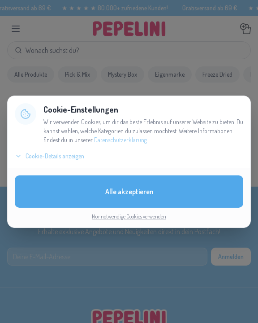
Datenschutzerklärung (120, 140)
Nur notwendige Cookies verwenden (129, 216)
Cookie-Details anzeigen (49, 156)
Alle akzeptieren (129, 191)
